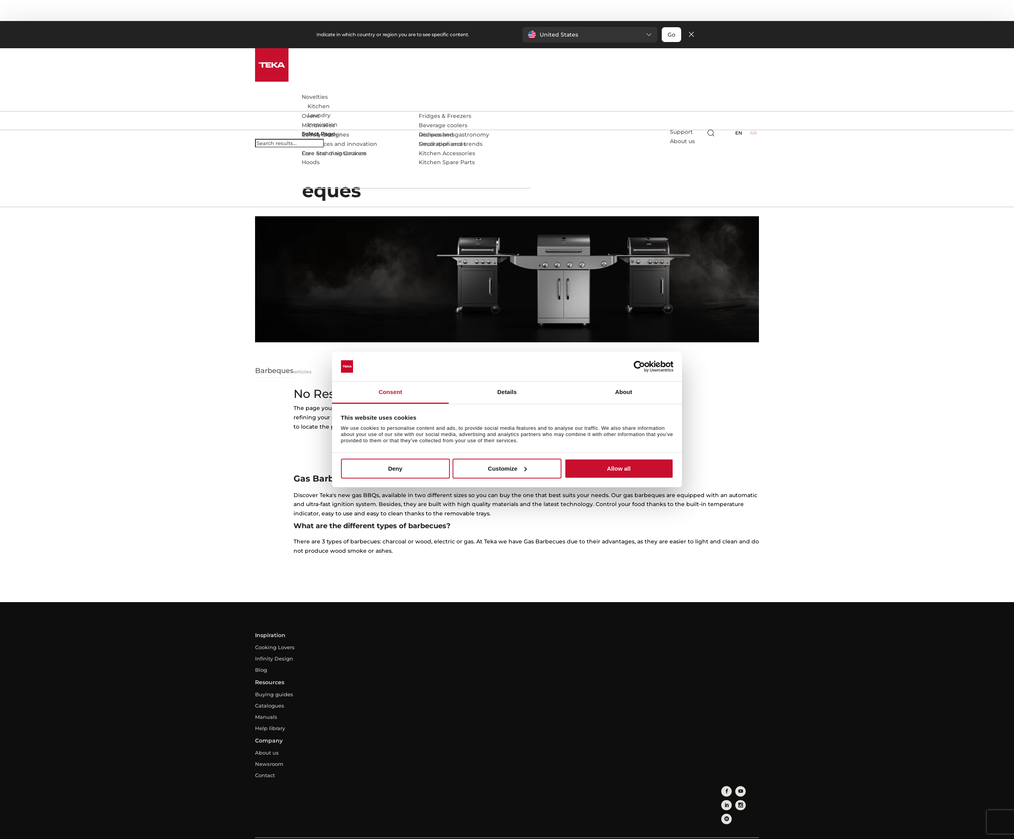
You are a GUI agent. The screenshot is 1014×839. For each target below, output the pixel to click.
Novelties (315, 96)
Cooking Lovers (275, 647)
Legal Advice (430, 830)
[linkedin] (748, 790)
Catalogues (269, 705)
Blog (261, 670)
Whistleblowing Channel (568, 830)
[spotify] (736, 801)
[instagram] (725, 801)
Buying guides (274, 694)
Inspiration (322, 124)
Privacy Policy (470, 830)
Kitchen (319, 106)
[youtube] (736, 790)
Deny (395, 468)
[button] (590, 34)
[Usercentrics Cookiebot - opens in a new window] (639, 366)
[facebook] (725, 790)
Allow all (619, 468)
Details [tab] (507, 392)
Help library (270, 728)
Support (681, 131)
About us (267, 753)
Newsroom (269, 764)
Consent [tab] (390, 392)
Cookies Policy (513, 830)
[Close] (691, 35)
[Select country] (725, 132)
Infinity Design (274, 658)
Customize (507, 468)
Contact (265, 775)
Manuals (266, 717)
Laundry (319, 115)
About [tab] (623, 392)
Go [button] (671, 34)
